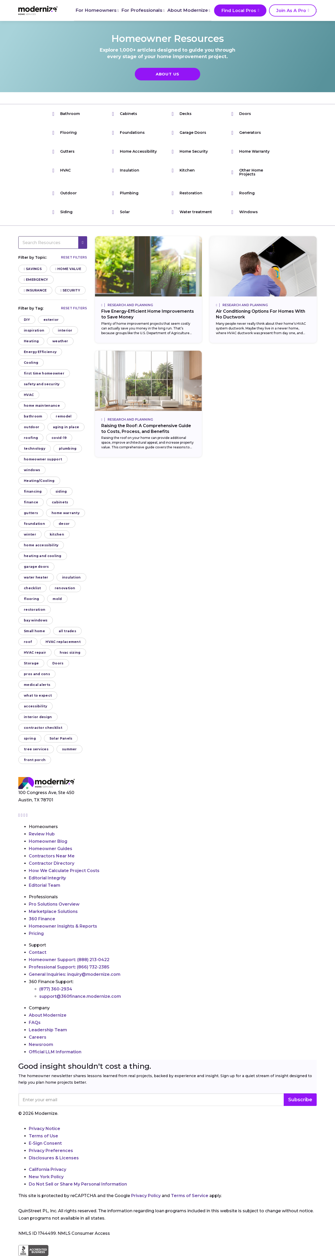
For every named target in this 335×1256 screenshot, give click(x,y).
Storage (31, 663)
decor (64, 524)
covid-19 (59, 438)
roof (28, 642)
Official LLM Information (55, 1051)
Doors (241, 114)
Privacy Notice (44, 1128)
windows (32, 470)
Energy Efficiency (40, 352)
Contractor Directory (51, 863)
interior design (38, 717)
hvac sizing (70, 652)
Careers (37, 1037)
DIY (27, 320)
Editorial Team (44, 885)
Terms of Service (189, 1195)
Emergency (36, 280)
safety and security (42, 384)
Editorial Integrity (47, 877)
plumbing (67, 448)
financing (33, 491)
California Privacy (47, 1169)
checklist (32, 588)
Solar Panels (60, 738)
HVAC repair (35, 652)
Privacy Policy (146, 1195)
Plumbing (125, 193)
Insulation (125, 170)
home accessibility (41, 545)
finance (31, 502)
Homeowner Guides (50, 848)
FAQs (35, 1022)
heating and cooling (43, 556)
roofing (31, 438)
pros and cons (37, 674)
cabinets (60, 502)
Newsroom (41, 1044)
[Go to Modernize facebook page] (22, 815)
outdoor (31, 427)
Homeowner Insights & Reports (63, 926)
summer (69, 749)
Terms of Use (43, 1135)
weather (60, 341)
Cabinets (124, 114)
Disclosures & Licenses (54, 1157)
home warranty (66, 513)
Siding (62, 212)
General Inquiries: (74, 974)
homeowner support (43, 459)
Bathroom (66, 114)
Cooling (31, 363)
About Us (167, 73)
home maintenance (42, 405)
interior (65, 330)
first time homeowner (44, 373)
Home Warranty (250, 151)
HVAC (61, 170)
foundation (34, 524)
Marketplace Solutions (53, 911)
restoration (34, 610)
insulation (71, 577)
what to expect (38, 695)
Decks (182, 114)
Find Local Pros (235, 10)
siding (61, 491)
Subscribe (300, 1100)
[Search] (316, 10)
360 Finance (42, 918)
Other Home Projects (247, 172)
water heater (36, 577)
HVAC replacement (63, 642)
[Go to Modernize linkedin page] (25, 815)
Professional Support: (69, 967)
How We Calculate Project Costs (64, 870)
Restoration (187, 193)
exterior (51, 320)
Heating (31, 341)
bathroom (33, 416)
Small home (34, 631)
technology (34, 448)
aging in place (66, 427)
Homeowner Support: (69, 959)
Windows (244, 212)
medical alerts (37, 685)
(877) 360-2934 (55, 989)
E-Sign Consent (45, 1143)
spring (30, 738)
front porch (35, 760)
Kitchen (183, 170)
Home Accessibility (134, 151)
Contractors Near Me (52, 855)
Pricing (36, 933)
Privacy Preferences (51, 1150)
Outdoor (64, 193)
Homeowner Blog (48, 841)
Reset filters (74, 257)
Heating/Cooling (39, 481)
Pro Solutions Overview (54, 904)
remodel (63, 416)
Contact (37, 952)
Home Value (68, 269)
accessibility (35, 706)
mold (57, 599)
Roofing (243, 193)
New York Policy (46, 1176)
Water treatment (192, 212)
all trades (67, 631)
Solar (121, 212)
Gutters (63, 151)
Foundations (128, 133)
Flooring (64, 133)
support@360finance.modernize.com (80, 996)
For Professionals (141, 10)
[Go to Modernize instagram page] (19, 815)
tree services (36, 749)
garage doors (36, 567)
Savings (33, 269)
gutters (31, 513)
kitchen (57, 534)
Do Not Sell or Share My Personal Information (78, 1184)
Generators (246, 133)
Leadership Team (48, 1029)
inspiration (34, 330)
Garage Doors (189, 133)
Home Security (190, 151)
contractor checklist (43, 728)
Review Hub (42, 833)
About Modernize (186, 10)
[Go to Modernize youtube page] (27, 815)
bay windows (35, 620)
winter (30, 534)
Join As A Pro (285, 10)
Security (70, 290)
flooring (31, 599)
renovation (65, 588)
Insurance (35, 290)
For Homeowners (95, 10)
